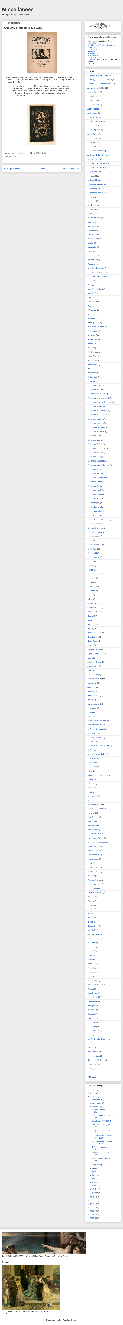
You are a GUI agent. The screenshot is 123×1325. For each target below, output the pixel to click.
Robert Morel (92, 1001)
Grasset (90, 616)
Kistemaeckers (93, 704)
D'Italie (90, 318)
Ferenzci (90, 578)
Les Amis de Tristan (95, 838)
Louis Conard (92, 851)
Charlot (90, 243)
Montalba (91, 905)
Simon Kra (91, 1027)
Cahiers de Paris (94, 218)
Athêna (90, 147)
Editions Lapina (93, 503)
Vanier (89, 1069)
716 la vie (91, 63)
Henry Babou (92, 641)
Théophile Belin (93, 1056)
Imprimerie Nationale (95, 654)
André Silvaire (93, 142)
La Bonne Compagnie (96, 729)
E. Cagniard (92, 377)
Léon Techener (93, 825)
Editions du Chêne (94, 444)
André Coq (91, 126)
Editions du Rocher (94, 482)
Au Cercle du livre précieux (98, 155)
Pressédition (92, 981)
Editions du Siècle (94, 490)
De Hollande (92, 331)
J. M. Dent (91, 670)
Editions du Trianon (95, 494)
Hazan (90, 628)
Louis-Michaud (93, 855)
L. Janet (90, 712)
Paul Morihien (92, 947)
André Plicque (93, 134)
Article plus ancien (71, 169)
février (95, 1189)
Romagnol (91, 1006)
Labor (89, 771)
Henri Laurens (93, 637)
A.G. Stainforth (93, 105)
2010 (92, 1208)
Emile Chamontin (94, 545)
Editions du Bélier (94, 436)
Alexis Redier (92, 117)
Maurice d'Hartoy (94, 880)
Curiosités (91, 306)
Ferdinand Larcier (94, 574)
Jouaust (90, 691)
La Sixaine (91, 763)
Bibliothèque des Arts (95, 188)
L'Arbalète (91, 717)
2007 (92, 1218)
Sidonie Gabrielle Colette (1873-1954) (102, 1137)
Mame (89, 863)
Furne (89, 595)
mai (94, 1179)
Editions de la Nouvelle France (99, 402)
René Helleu (92, 993)
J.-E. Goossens (93, 675)
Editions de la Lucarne (96, 394)
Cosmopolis (92, 302)
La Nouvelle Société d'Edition (99, 746)
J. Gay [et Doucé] (94, 662)
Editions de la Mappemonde (98, 398)
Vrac (89, 1077)
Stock (89, 1043)
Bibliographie (92, 180)
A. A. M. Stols (92, 92)
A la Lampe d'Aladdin (95, 88)
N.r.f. (89, 913)
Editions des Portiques (96, 427)
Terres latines (92, 1052)
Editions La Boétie (94, 499)
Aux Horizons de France (97, 163)
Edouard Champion (95, 528)
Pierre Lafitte (92, 964)
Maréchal (91, 876)
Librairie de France (94, 846)
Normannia (91, 51)
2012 (92, 1201)
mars (94, 1186)
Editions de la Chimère (96, 390)
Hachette (91, 624)
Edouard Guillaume (95, 532)
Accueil (41, 169)
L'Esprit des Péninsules (96, 721)
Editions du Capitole (95, 440)
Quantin (90, 989)
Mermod (90, 897)
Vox (88, 1073)
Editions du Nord (94, 469)
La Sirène (91, 758)
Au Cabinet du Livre (95, 151)
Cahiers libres (92, 222)
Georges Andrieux (94, 603)
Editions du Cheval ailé (96, 448)
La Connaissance (94, 737)
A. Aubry (90, 96)
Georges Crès (93, 612)
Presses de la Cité (94, 985)
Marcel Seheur (93, 867)
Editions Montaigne (95, 511)
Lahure (90, 779)
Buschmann (92, 205)
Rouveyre (91, 1018)
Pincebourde (92, 972)
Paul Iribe (91, 943)
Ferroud (90, 582)
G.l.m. (89, 599)
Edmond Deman (93, 524)
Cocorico (90, 293)
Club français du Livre (96, 276)
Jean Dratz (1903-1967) (101, 1121)
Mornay (90, 909)
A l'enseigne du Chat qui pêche (99, 84)
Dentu (89, 348)
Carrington (91, 230)
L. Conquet (91, 708)
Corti (89, 297)
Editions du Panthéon (95, 473)
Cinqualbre (91, 256)
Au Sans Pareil (93, 159)
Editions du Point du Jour (97, 478)
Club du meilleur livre (95, 272)
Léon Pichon (92, 821)
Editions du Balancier (95, 432)
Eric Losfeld (92, 553)
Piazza (90, 960)
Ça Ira (89, 214)
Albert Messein (93, 109)
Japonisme (91, 683)
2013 (92, 1197)
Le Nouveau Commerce (96, 809)
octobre (95, 1107)
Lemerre (90, 813)
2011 (92, 1204)
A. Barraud (91, 101)
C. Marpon (91, 209)
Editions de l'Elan (94, 385)
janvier (95, 1193)
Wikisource (91, 53)
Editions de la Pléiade (96, 406)
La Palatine (91, 750)
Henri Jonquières (94, 633)
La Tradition (92, 767)
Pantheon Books (94, 939)
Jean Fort (91, 687)
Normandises (92, 926)
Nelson (90, 918)
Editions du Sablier (94, 486)
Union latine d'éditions (96, 1060)
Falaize (90, 566)
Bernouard (91, 176)
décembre (96, 1100)
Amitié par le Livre (94, 121)
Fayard (90, 570)
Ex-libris (90, 561)
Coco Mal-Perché (94, 289)
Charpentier (92, 247)
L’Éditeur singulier (94, 57)
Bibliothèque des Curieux (97, 193)
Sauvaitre (91, 1022)
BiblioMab (91, 59)
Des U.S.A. (91, 356)
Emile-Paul (91, 549)
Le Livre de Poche (94, 804)
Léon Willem (92, 830)
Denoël (90, 344)
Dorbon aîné (92, 365)
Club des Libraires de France (98, 268)
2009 (92, 1211)
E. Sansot (91, 381)
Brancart (90, 201)
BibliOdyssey (92, 55)
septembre (96, 1165)
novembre (96, 1103)
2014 (92, 1097)
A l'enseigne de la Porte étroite (99, 80)
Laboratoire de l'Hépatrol (97, 775)
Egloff (89, 540)
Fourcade (91, 591)
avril (94, 1182)
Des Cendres (92, 352)
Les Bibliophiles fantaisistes (98, 842)
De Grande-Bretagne (95, 327)
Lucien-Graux (92, 859)
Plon (89, 976)
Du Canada (91, 369)
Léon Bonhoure (93, 817)
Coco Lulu (91, 285)
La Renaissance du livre (96, 754)
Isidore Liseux (92, 658)
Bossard (90, 197)
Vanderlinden (92, 1064)
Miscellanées (18, 9)
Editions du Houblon (95, 453)
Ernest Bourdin (93, 557)
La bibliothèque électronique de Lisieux (102, 45)
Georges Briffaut (93, 608)
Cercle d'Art (92, 235)
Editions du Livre (94, 457)
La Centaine (92, 733)
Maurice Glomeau (94, 884)
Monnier (90, 901)
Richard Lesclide (94, 997)
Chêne (90, 251)
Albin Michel (92, 113)
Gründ (13, 157)
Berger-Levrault (93, 172)
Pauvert (90, 951)
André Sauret (92, 138)
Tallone (90, 1048)
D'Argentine (92, 310)
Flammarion (92, 587)
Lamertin (90, 783)
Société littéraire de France (98, 1039)
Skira (89, 1035)
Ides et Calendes (94, 649)
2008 (92, 1215)
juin (94, 1175)
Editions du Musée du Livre (98, 465)
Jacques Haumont (94, 679)
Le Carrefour (92, 796)
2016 (92, 1090)
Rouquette (91, 1014)
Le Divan (90, 800)
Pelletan (90, 955)
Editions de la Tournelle (96, 415)
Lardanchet (91, 788)
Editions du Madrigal (95, 461)
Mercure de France (94, 892)
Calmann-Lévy (93, 226)
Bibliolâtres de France (96, 184)
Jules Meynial (92, 696)
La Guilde (91, 742)
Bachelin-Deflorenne (95, 167)
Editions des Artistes (95, 423)
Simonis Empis (93, 1031)
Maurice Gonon (93, 888)
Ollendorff (91, 930)
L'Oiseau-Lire (92, 49)
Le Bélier (90, 792)
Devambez (91, 360)
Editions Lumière (94, 507)
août (94, 1168)
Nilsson (90, 922)
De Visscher (92, 339)
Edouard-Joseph (94, 536)
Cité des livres (93, 260)
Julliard (90, 700)
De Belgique (92, 323)
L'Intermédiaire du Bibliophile (98, 725)
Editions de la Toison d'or (97, 411)
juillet (94, 1172)
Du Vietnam (92, 373)
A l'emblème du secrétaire (97, 75)
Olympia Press (93, 934)
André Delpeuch (93, 130)
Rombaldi (91, 1010)
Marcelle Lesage (94, 872)
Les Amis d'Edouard (95, 834)
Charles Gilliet (93, 239)
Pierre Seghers (93, 968)
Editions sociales (94, 515)
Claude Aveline (93, 264)
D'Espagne (91, 314)
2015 (92, 1093)
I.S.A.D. (90, 645)
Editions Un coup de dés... (97, 520)
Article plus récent (12, 169)
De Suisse (91, 335)
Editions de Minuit (94, 419)
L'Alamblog (91, 47)
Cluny (89, 281)
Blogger (74, 1320)
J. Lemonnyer (92, 666)
